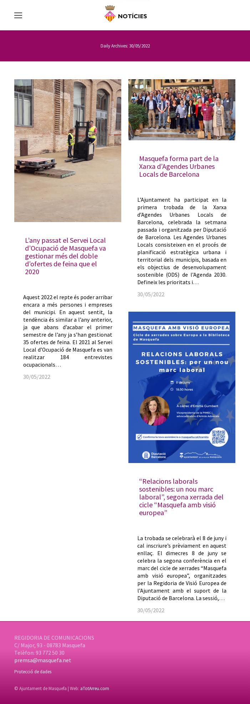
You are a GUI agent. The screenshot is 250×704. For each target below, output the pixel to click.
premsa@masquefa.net (42, 660)
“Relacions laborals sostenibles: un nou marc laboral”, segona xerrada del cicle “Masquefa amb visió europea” (181, 497)
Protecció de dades (32, 672)
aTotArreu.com (94, 688)
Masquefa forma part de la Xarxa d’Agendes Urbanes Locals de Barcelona (179, 166)
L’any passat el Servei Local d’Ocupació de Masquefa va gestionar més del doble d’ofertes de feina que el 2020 (65, 256)
